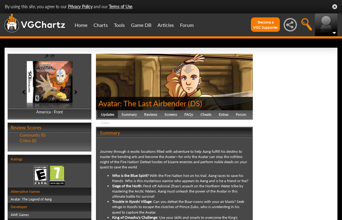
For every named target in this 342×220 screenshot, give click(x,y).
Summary (129, 114)
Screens (170, 114)
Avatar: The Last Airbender (142, 103)
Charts (100, 25)
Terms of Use (120, 6)
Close (334, 6)
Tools (119, 25)
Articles (165, 25)
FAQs (188, 114)
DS (195, 103)
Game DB (141, 25)
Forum (187, 25)
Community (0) (32, 135)
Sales (105, 122)
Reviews (150, 114)
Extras (223, 114)
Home (81, 25)
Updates (107, 114)
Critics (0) (28, 140)
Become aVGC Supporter (265, 25)
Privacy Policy (80, 6)
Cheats (205, 114)
